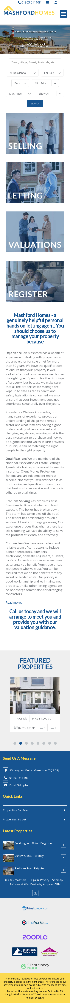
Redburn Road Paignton (30, 868)
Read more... (14, 602)
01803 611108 (29, 2)
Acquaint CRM (51, 884)
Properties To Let (14, 819)
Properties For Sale (15, 810)
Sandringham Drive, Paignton (33, 843)
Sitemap (57, 880)
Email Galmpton (19, 785)
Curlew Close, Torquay (29, 855)
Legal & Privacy (39, 880)
